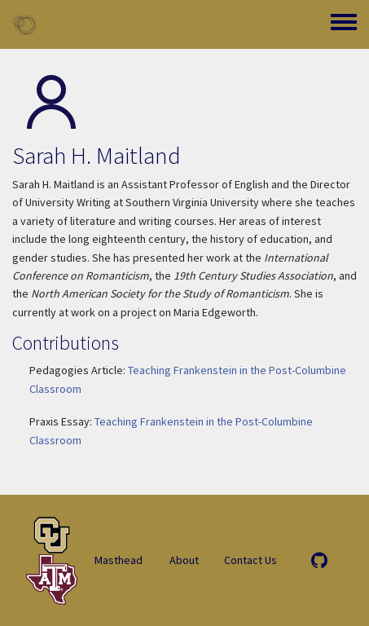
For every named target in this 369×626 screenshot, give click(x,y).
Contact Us (250, 560)
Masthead (118, 560)
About (184, 560)
